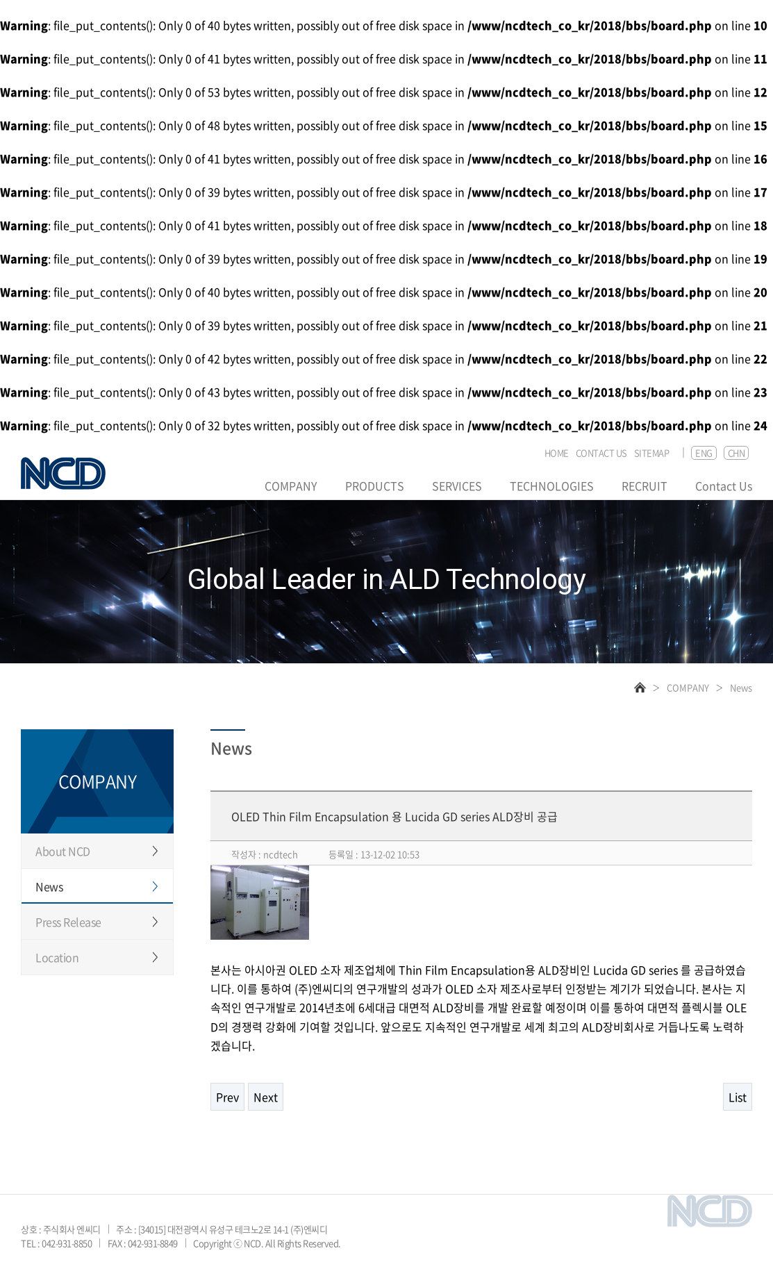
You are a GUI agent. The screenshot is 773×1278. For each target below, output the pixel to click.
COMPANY (291, 485)
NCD (63, 473)
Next (265, 1096)
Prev (227, 1096)
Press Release (68, 921)
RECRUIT (644, 485)
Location (56, 957)
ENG (704, 452)
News (49, 886)
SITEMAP (652, 453)
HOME (557, 453)
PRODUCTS (374, 485)
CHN (736, 452)
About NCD (62, 851)
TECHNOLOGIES (552, 485)
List (738, 1096)
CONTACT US (601, 453)
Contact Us (723, 485)
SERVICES (457, 485)
